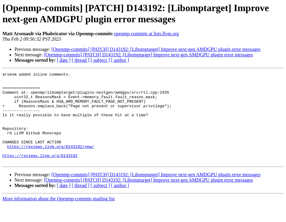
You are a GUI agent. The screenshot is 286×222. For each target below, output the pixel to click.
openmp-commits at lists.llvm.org (146, 33)
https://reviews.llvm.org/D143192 (40, 172)
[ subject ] (100, 60)
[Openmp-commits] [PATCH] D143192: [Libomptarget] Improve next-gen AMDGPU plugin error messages (156, 49)
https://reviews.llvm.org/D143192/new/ (50, 161)
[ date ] (63, 60)
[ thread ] (80, 60)
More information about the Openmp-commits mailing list (58, 216)
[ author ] (120, 60)
